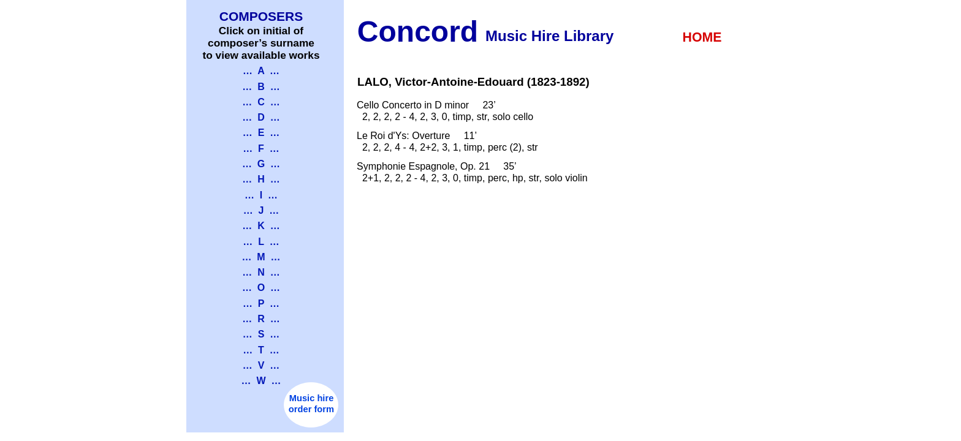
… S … (261, 334)
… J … (261, 210)
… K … (260, 226)
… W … (261, 380)
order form (311, 409)
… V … (261, 365)
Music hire (311, 398)
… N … (260, 272)
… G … (261, 164)
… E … (261, 132)
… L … (261, 241)
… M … (260, 257)
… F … (261, 148)
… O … (261, 287)
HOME (702, 37)
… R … (260, 319)
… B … (260, 86)
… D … (260, 117)
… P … (261, 303)
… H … (260, 179)
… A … (261, 71)
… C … (260, 102)
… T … (261, 350)
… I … (261, 195)
